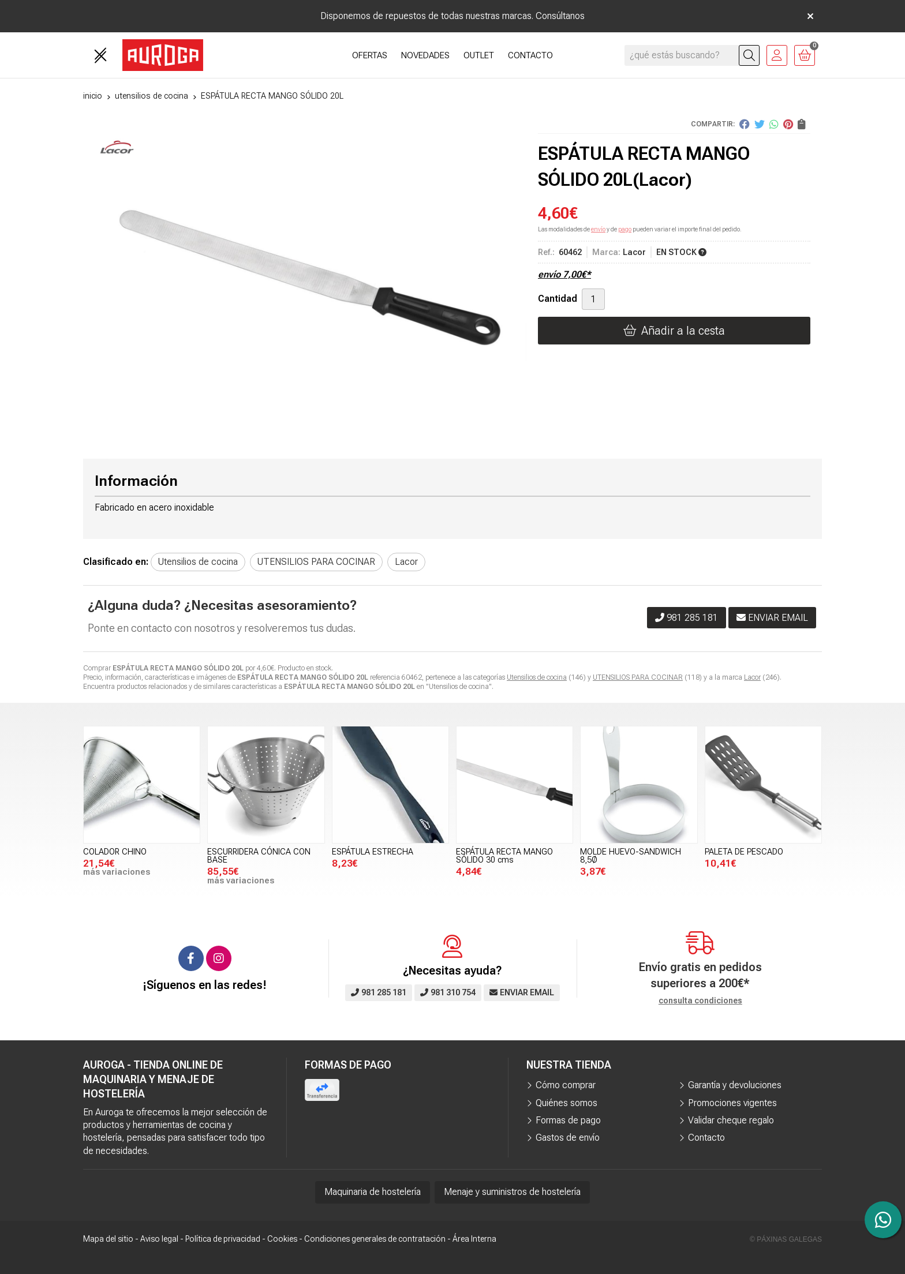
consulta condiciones (700, 1000)
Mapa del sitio (108, 1238)
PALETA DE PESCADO (744, 852)
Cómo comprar (566, 1085)
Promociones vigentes (732, 1102)
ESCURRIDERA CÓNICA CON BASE (259, 856)
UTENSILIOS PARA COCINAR (638, 677)
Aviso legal (159, 1238)
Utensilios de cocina (537, 677)
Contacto (706, 1137)
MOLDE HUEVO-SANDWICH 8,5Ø (630, 856)
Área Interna (474, 1238)
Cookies (282, 1238)
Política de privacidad (222, 1238)
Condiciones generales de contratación (375, 1238)
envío (598, 229)
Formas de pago (568, 1120)
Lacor (752, 677)
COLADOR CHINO (115, 852)
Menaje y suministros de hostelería (512, 1191)
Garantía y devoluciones (734, 1085)
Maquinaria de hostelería (372, 1191)
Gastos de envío (568, 1137)
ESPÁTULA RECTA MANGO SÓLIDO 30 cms (504, 856)
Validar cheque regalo (731, 1120)
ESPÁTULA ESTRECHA (372, 852)
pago (624, 229)
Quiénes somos (566, 1102)
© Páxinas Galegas (786, 1239)
